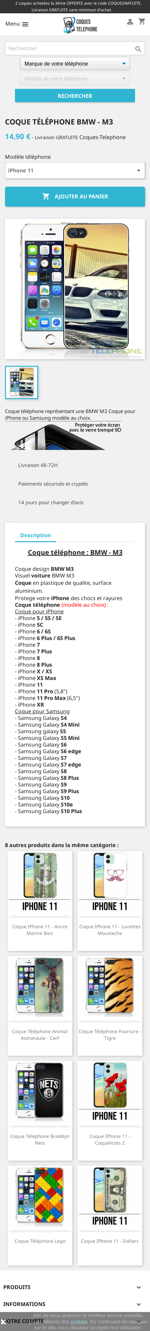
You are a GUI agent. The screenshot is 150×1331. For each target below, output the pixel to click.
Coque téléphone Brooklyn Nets (40, 1139)
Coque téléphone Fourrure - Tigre (110, 1034)
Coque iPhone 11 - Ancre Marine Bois (39, 929)
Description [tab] (35, 535)
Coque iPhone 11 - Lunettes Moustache (110, 929)
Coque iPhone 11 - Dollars (110, 1241)
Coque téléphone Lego (40, 1241)
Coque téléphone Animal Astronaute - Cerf (40, 1034)
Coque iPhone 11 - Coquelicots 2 (110, 1139)
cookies (78, 1321)
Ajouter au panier (75, 196)
